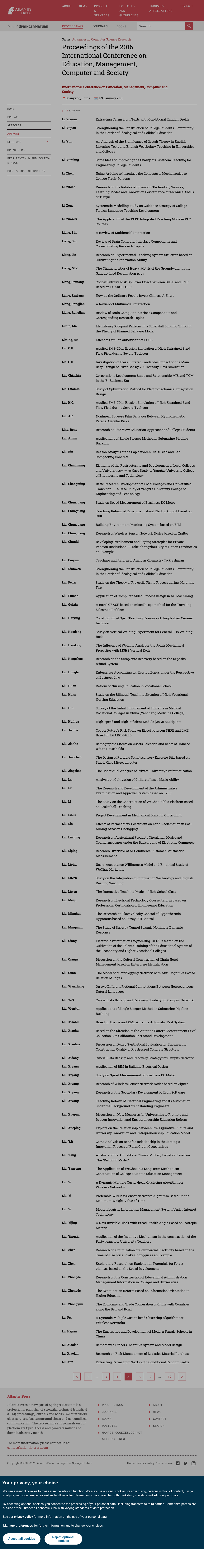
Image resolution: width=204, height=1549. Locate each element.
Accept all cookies (21, 1539)
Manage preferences (18, 1525)
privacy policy (23, 1517)
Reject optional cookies (63, 1539)
